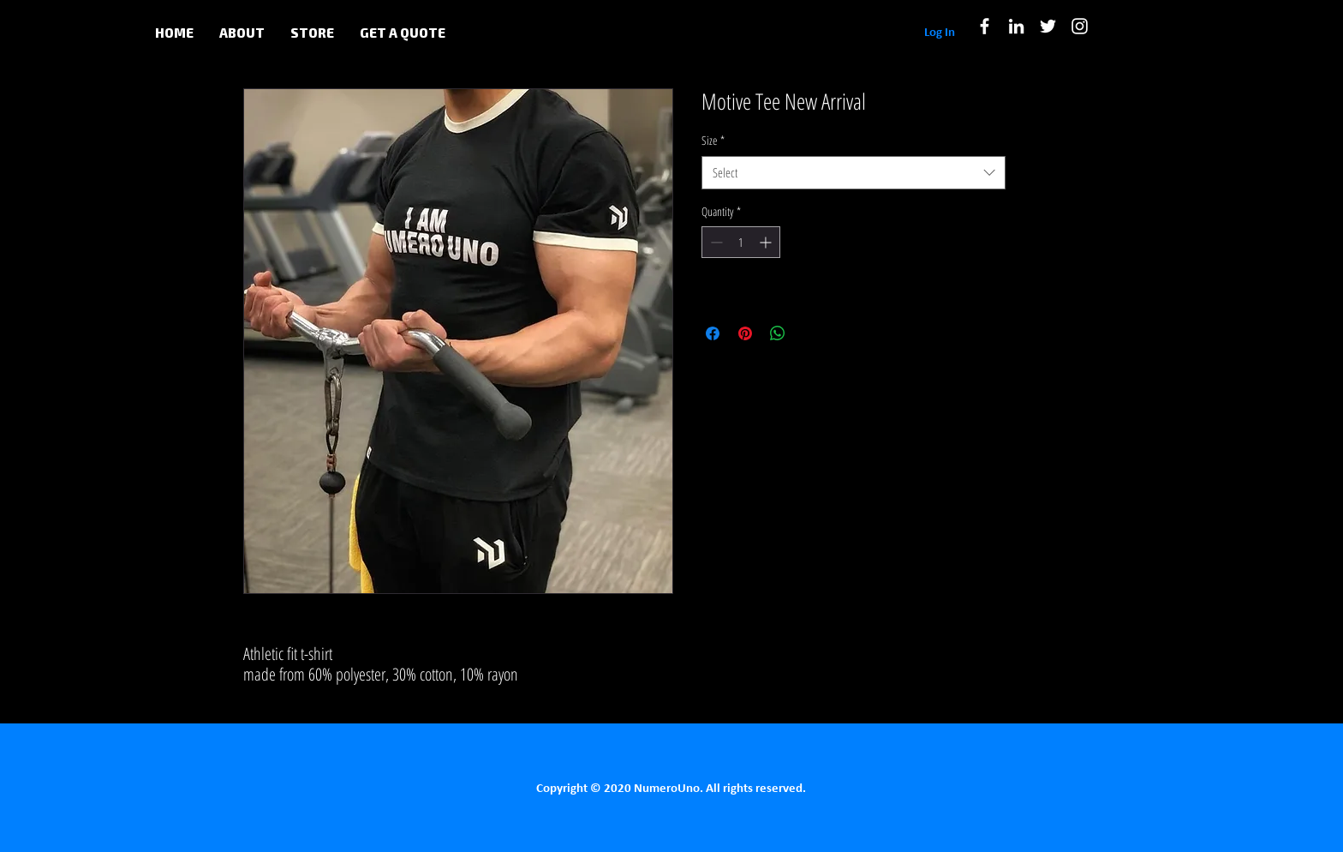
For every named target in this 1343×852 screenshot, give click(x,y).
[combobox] (853, 172)
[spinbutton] (740, 242)
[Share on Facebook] (712, 333)
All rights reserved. (756, 789)
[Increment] (767, 242)
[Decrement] (714, 242)
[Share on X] (810, 333)
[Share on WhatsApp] (777, 333)
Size (713, 140)
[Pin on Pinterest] (745, 333)
